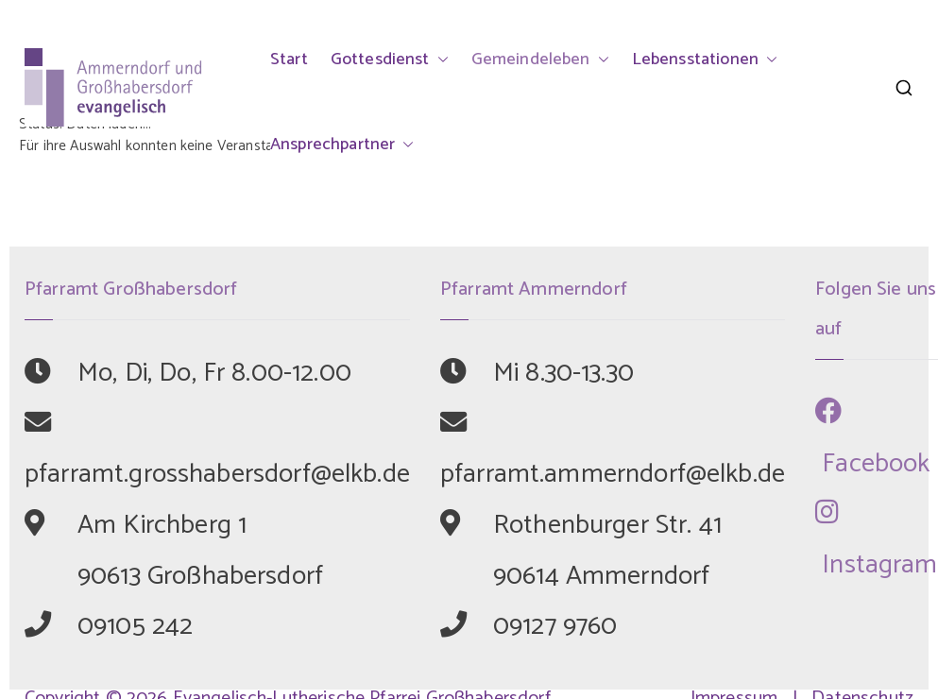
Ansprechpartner (342, 145)
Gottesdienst (390, 60)
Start (289, 59)
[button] (439, 60)
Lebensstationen (704, 60)
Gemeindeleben (540, 60)
